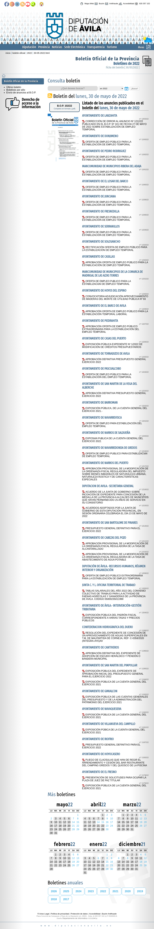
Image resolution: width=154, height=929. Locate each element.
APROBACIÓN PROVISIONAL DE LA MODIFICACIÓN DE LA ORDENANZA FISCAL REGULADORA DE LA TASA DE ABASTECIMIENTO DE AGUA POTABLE (115, 557)
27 (69, 829)
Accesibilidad (126, 4)
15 (123, 822)
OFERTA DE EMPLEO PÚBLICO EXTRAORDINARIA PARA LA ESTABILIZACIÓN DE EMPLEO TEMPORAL (112, 577)
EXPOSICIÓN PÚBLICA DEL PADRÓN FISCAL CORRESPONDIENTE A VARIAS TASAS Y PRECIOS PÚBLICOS (111, 618)
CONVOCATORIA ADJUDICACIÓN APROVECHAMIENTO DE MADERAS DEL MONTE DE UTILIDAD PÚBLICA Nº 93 (115, 297)
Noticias (57, 47)
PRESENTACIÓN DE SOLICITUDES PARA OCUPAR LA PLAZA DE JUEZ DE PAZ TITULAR (114, 779)
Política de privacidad (60, 914)
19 (64, 825)
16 (51, 825)
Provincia (44, 47)
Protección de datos (79, 914)
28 (98, 829)
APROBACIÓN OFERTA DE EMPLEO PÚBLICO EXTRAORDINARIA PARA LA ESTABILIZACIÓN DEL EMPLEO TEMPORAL (110, 329)
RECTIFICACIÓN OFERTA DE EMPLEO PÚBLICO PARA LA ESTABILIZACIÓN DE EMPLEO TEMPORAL (114, 248)
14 (118, 822)
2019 (140, 891)
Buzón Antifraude (109, 914)
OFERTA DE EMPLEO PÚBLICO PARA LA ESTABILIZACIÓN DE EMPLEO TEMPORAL (106, 143)
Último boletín (13, 87)
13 (69, 822)
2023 (91, 891)
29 (102, 829)
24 (55, 829)
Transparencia (96, 47)
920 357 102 (142, 4)
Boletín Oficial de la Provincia (107, 59)
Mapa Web (86, 4)
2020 (128, 891)
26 (64, 829)
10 (55, 822)
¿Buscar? (134, 88)
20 (69, 825)
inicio (8, 53)
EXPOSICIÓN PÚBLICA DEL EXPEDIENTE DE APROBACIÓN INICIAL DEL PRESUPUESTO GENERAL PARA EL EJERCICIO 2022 (112, 674)
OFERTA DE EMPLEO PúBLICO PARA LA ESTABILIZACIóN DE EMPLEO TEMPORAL (106, 282)
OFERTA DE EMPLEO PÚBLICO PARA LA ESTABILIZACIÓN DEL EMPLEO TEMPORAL (106, 376)
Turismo (112, 47)
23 (51, 829)
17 (55, 825)
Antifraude (111, 4)
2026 (54, 891)
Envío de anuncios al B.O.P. (21, 92)
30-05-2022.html (42, 53)
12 (64, 822)
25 (60, 829)
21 (98, 825)
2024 (78, 891)
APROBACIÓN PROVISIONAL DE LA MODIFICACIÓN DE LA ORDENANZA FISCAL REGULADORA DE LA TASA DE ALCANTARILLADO (115, 546)
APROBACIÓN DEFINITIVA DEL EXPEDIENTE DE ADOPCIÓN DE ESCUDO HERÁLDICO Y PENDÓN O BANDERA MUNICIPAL (111, 656)
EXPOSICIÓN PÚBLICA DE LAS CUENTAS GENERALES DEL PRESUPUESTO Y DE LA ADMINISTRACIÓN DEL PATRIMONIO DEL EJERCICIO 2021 (115, 700)
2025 (66, 891)
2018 (54, 899)
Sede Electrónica (74, 47)
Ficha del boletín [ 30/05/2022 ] (122, 67)
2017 (66, 899)
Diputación (29, 47)
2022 (29, 53)
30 (51, 833)
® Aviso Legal (43, 914)
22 (102, 825)
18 (60, 825)
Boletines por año (15, 90)
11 (60, 822)
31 (55, 833)
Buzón (99, 4)
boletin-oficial (18, 53)
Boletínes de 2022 (126, 63)
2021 (115, 891)
